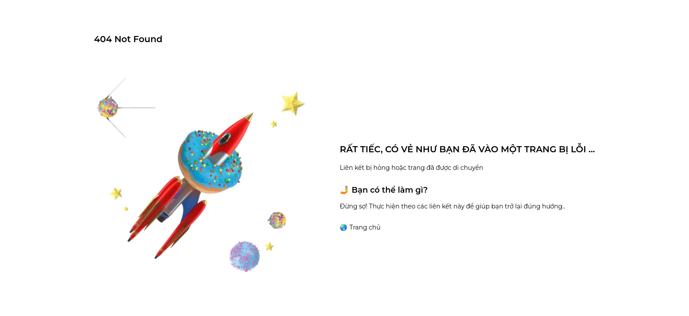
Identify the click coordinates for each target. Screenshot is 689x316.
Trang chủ (365, 227)
